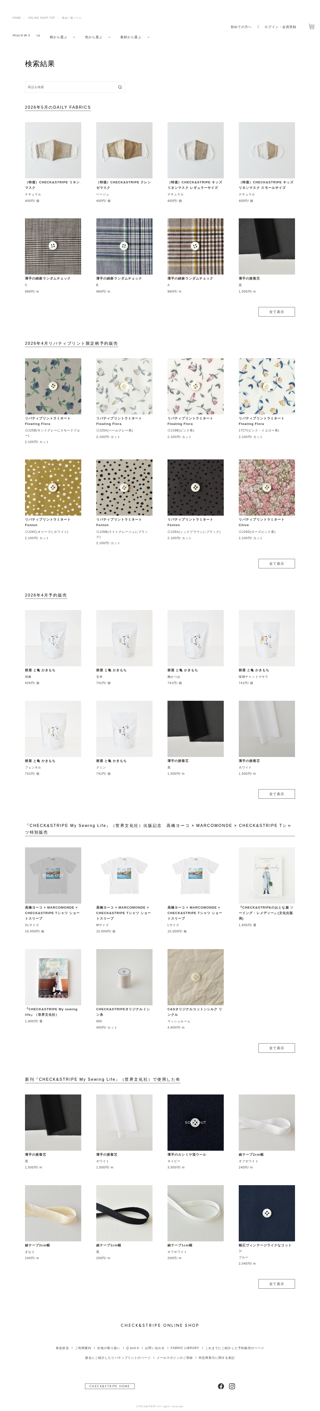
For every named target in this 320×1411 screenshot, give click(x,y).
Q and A (132, 1343)
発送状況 (62, 1343)
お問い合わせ (155, 1343)
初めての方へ (238, 15)
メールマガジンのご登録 (175, 1353)
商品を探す (22, 35)
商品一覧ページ (72, 6)
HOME (16, 6)
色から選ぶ (95, 35)
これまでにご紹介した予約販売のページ (234, 1343)
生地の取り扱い (108, 1343)
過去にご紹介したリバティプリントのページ (117, 1353)
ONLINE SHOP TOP (41, 6)
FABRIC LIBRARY (185, 1343)
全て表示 (276, 307)
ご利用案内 (83, 1343)
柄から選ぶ (59, 35)
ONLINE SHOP (160, 1321)
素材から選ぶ (134, 35)
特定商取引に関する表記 (217, 1353)
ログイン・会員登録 (279, 15)
